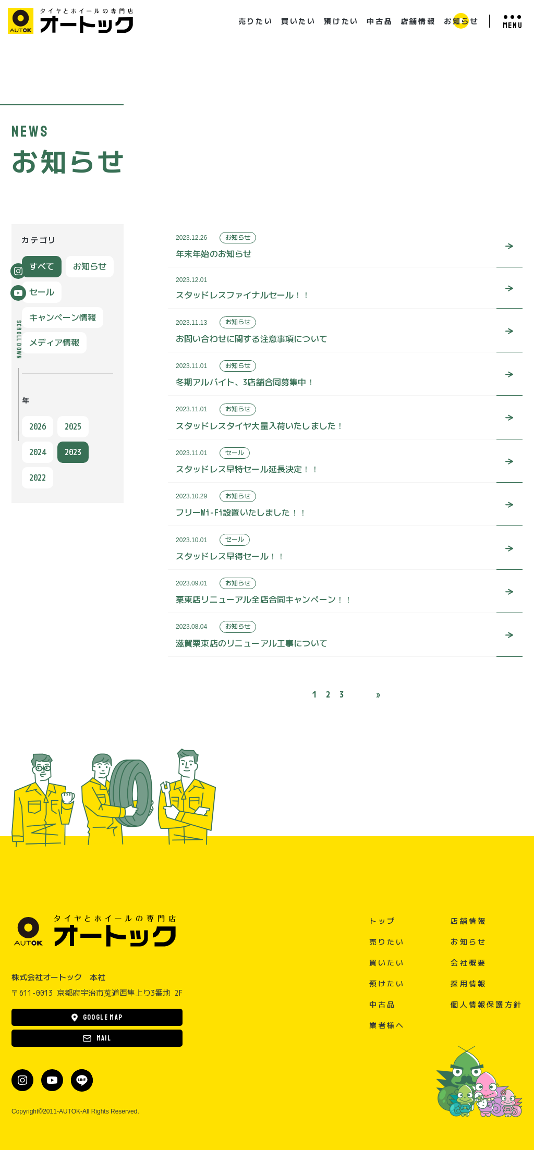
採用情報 (469, 983)
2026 (37, 426)
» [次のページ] (378, 694)
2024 (37, 452)
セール (41, 292)
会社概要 (469, 962)
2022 (37, 477)
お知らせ (461, 21)
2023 (73, 452)
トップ (382, 920)
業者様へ (387, 1025)
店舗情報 (418, 21)
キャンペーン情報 (62, 317)
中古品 (380, 21)
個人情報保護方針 (487, 1004)
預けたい (341, 21)
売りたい (255, 21)
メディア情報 (54, 342)
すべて (41, 266)
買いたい (298, 21)
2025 (73, 426)
